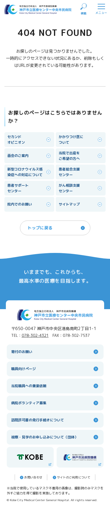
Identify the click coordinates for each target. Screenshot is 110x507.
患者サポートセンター (29, 188)
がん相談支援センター (81, 188)
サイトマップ (81, 204)
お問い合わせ (30, 477)
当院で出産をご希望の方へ (81, 155)
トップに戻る (57, 228)
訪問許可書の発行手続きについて (55, 420)
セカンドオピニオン (29, 139)
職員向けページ (55, 368)
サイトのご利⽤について (71, 477)
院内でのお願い (29, 204)
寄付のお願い (55, 351)
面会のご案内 (29, 156)
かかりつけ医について (81, 139)
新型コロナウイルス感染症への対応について (29, 172)
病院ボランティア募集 (55, 403)
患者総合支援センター (81, 172)
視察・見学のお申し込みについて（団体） (55, 437)
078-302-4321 (35, 335)
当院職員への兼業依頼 (55, 385)
